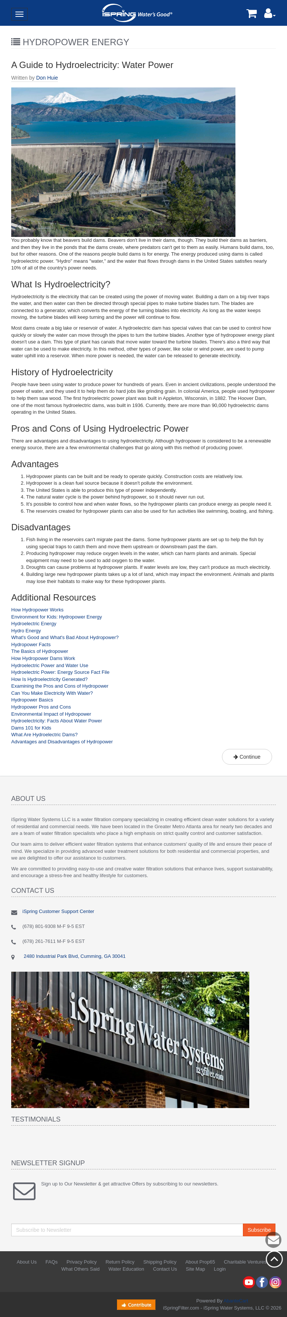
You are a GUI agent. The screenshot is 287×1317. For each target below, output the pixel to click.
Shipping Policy (159, 1262)
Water (71, 665)
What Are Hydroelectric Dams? (44, 734)
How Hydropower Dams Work (43, 658)
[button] (270, 15)
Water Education (126, 1269)
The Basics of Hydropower (39, 651)
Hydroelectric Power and (38, 665)
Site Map (195, 1269)
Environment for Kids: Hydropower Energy (56, 617)
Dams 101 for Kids (31, 728)
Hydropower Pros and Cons (41, 707)
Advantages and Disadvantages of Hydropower (62, 741)
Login (220, 1269)
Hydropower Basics (32, 700)
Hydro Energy (26, 630)
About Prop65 (200, 1262)
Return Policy (120, 1262)
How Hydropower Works (37, 610)
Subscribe (259, 1230)
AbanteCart (235, 1301)
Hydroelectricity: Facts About (42, 721)
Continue (247, 757)
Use (83, 665)
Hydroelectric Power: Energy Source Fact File (60, 672)
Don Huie (47, 78)
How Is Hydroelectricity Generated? (49, 679)
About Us (27, 1262)
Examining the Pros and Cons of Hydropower (59, 686)
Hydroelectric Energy (33, 623)
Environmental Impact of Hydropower (51, 714)
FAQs (52, 1262)
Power (94, 721)
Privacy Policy (82, 1262)
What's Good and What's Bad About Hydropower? (65, 637)
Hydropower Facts (30, 644)
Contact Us (165, 1269)
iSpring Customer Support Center (58, 911)
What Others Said (80, 1269)
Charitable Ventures (245, 1262)
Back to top (274, 1259)
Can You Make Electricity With (44, 693)
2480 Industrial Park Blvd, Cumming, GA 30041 (74, 956)
